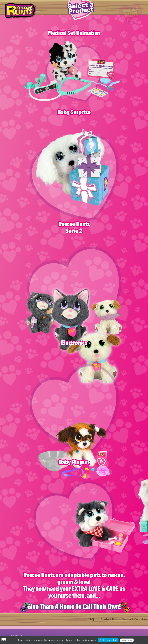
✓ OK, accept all (108, 640)
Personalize (127, 640)
